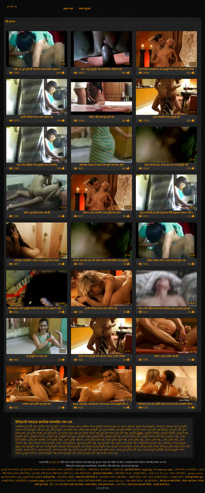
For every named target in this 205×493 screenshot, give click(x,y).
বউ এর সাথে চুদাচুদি (46, 446)
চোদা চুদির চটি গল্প (94, 439)
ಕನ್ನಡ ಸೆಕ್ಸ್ (147, 469)
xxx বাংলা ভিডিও (9, 477)
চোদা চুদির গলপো (73, 439)
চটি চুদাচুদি (56, 429)
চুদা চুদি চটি (175, 429)
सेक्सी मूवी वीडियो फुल (194, 477)
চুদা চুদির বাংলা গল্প (89, 433)
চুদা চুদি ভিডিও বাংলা (30, 469)
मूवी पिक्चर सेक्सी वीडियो (103, 473)
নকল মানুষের (84, 8)
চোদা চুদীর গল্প (135, 439)
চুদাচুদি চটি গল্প (113, 436)
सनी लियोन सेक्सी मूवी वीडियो (71, 484)
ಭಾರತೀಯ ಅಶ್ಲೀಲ (37, 480)
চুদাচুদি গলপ (21, 436)
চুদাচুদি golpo (136, 433)
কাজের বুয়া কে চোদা (115, 426)
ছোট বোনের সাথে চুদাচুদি (41, 443)
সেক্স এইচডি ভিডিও (83, 473)
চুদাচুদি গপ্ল (182, 433)
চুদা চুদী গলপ (107, 433)
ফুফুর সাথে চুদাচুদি (24, 446)
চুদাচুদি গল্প (52, 436)
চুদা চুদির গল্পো (34, 433)
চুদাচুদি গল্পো (84, 436)
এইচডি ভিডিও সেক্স (138, 477)
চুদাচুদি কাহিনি (152, 433)
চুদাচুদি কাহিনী (168, 433)
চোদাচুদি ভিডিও (140, 473)
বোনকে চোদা (118, 469)
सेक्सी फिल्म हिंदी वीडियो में (87, 477)
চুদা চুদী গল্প (122, 433)
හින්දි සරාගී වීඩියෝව (158, 473)
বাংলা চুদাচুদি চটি (67, 453)
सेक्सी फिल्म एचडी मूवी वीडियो (140, 484)
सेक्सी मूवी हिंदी (49, 477)
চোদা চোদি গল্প (152, 439)
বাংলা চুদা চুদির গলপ (104, 449)
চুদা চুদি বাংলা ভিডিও (10, 469)
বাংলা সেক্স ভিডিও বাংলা (51, 469)
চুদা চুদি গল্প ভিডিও (158, 429)
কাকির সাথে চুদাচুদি (92, 426)
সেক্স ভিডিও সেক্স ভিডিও (75, 469)
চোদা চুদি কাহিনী (36, 439)
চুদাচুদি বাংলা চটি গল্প (152, 436)
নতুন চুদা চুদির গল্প (86, 443)
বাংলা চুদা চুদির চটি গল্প (128, 449)
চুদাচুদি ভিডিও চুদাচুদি (32, 477)
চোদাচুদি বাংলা (177, 477)
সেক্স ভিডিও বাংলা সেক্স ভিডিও (113, 477)
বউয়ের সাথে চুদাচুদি (69, 446)
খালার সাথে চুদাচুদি (25, 429)
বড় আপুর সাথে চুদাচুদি (93, 446)
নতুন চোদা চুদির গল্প (126, 443)
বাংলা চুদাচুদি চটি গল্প (88, 453)
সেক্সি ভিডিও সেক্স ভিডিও (99, 469)
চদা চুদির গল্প (70, 429)
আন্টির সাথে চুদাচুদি (48, 426)
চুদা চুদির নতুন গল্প (68, 433)
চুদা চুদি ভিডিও (151, 480)
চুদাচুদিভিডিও (22, 480)
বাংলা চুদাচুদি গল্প (47, 453)
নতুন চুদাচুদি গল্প (105, 443)
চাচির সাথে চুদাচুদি (88, 429)
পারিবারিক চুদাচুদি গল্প (149, 443)
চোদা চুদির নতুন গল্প (116, 439)
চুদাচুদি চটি (97, 436)
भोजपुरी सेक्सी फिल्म (161, 484)
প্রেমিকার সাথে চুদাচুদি (173, 443)
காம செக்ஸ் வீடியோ (113, 480)
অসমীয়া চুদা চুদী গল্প (25, 426)
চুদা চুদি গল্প (12, 6)
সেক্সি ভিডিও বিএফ (123, 473)
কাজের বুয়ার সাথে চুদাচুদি (141, 426)
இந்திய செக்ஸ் (195, 473)
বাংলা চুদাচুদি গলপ (175, 449)
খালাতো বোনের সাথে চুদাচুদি (171, 426)
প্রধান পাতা (68, 8)
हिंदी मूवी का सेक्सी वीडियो (170, 480)
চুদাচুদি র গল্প (172, 436)
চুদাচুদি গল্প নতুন (67, 436)
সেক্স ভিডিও (121, 484)
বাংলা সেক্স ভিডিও (178, 473)
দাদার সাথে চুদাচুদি (65, 443)
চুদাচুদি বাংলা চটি (131, 436)
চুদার (20, 477)
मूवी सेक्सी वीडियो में (133, 469)
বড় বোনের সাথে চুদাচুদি (119, 446)
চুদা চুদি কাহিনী (123, 429)
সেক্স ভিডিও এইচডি (66, 477)
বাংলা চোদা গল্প (109, 453)
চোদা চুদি (35, 473)
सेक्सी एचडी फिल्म (189, 480)
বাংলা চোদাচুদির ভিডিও (158, 477)
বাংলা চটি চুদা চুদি (142, 446)
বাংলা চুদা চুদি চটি (82, 449)
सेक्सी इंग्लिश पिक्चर (106, 484)
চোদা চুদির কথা (54, 439)
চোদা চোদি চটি (170, 439)
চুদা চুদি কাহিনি (107, 429)
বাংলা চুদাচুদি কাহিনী (152, 449)
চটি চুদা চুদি (43, 429)
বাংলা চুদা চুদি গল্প (61, 449)
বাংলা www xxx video (163, 469)
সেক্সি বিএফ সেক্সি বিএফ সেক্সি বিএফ (56, 473)
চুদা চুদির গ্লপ (50, 433)
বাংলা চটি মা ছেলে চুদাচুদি (37, 449)
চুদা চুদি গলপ (140, 429)
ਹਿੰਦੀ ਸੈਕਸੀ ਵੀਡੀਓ (93, 480)
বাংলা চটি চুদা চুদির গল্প (165, 446)
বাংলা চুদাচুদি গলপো (26, 453)
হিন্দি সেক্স (54, 484)
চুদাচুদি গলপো (37, 436)
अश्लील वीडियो (91, 484)
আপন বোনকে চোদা (70, 426)
